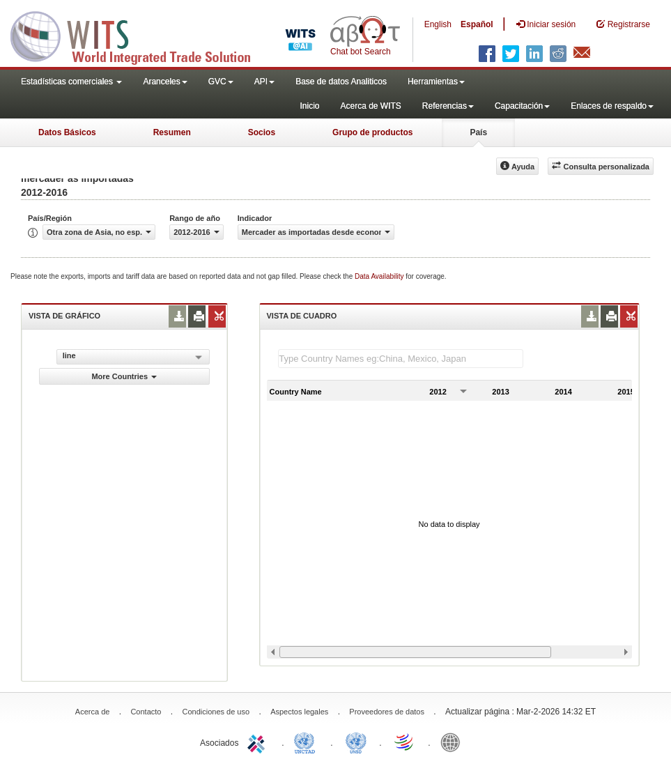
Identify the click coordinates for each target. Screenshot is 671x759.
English (438, 24)
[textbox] (400, 358)
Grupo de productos (372, 132)
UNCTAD (307, 742)
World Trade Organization (405, 742)
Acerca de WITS (370, 106)
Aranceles (165, 81)
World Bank (454, 742)
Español (477, 24)
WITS (139, 35)
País (478, 132)
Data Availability (380, 276)
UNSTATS (356, 742)
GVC (220, 81)
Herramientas (436, 81)
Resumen (172, 132)
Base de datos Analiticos (341, 81)
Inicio (309, 106)
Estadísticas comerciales (71, 81)
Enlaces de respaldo (612, 106)
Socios (261, 132)
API (264, 81)
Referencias (448, 106)
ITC (258, 742)
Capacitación (522, 106)
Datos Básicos (67, 132)
